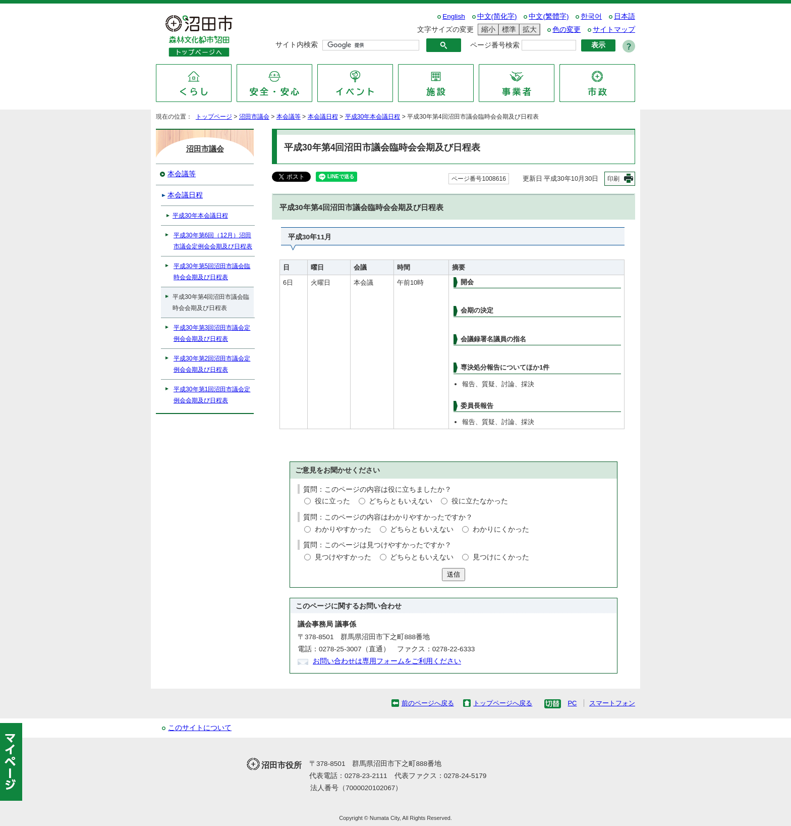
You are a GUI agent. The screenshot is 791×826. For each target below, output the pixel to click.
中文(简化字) (497, 16)
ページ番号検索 (495, 45)
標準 (507, 29)
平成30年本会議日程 (373, 116)
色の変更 (566, 29)
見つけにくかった (501, 557)
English (453, 16)
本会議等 (288, 116)
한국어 (591, 16)
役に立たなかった (479, 501)
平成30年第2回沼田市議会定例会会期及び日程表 (212, 364)
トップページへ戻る (502, 703)
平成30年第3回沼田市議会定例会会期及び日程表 (212, 333)
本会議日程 (323, 116)
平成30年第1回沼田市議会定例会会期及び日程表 (212, 395)
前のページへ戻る (428, 703)
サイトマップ (614, 29)
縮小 (486, 29)
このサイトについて (200, 728)
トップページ (214, 116)
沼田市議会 (254, 116)
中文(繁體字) (549, 16)
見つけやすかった (343, 557)
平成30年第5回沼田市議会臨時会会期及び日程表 (212, 272)
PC (572, 703)
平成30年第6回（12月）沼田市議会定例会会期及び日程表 (213, 241)
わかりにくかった (501, 529)
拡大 (528, 29)
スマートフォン (612, 703)
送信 (453, 574)
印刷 (613, 178)
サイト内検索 (296, 44)
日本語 (624, 16)
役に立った (332, 501)
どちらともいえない (400, 501)
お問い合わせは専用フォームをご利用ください (387, 661)
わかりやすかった (343, 529)
